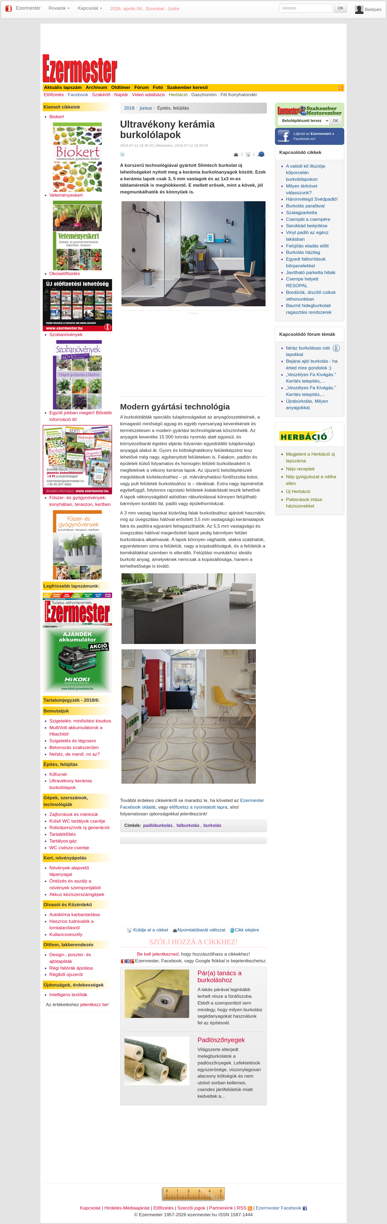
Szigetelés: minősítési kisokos (80, 720)
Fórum (141, 87)
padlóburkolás (158, 825)
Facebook (78, 94)
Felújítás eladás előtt (307, 246)
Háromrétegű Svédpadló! (312, 199)
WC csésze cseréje (69, 847)
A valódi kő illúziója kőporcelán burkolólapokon (305, 172)
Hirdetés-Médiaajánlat (127, 1208)
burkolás (212, 825)
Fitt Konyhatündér (238, 94)
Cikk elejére (244, 930)
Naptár (121, 94)
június (146, 108)
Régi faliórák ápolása (71, 968)
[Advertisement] (193, 38)
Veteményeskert (66, 195)
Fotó (158, 87)
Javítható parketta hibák (310, 272)
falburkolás (188, 825)
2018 (129, 108)
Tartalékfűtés (62, 834)
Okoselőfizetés (64, 273)
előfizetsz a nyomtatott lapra (198, 807)
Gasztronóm (204, 94)
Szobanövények (66, 334)
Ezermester (28, 8)
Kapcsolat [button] (90, 8)
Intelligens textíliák (68, 994)
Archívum (96, 87)
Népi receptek (300, 468)
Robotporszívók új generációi (79, 827)
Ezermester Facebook (281, 1208)
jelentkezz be (94, 1004)
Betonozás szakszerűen (74, 747)
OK (340, 8)
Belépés (373, 9)
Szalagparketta (301, 212)
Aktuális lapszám (63, 87)
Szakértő (101, 94)
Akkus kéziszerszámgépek (76, 894)
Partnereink (221, 1208)
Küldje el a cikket (147, 930)
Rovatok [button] (59, 8)
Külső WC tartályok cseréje (77, 821)
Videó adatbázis (148, 94)
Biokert (56, 116)
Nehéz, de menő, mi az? (74, 754)
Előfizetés (54, 94)
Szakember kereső (187, 87)
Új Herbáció (298, 491)
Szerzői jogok (191, 1208)
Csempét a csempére (308, 219)
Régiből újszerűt (66, 974)
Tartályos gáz (63, 841)
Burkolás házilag (303, 252)
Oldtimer (120, 87)
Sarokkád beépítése (306, 225)
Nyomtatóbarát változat (198, 930)
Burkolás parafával (305, 205)
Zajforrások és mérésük (73, 814)
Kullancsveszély (66, 934)
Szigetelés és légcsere (72, 740)
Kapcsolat (90, 1208)
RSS (244, 1208)
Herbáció (178, 94)
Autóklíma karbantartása (74, 914)
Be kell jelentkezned (157, 954)
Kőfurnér (58, 774)
